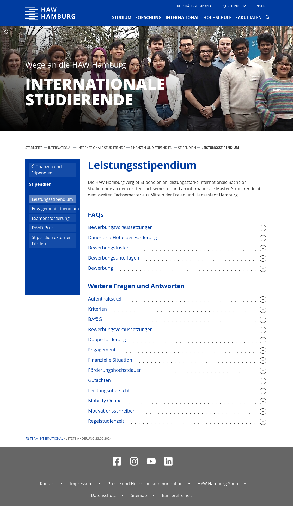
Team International (46, 438)
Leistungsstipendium (54, 199)
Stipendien (187, 147)
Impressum (81, 483)
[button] (234, 6)
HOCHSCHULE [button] (217, 17)
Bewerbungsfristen (109, 247)
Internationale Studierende (101, 147)
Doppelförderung (107, 339)
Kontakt (47, 483)
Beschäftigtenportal (195, 6)
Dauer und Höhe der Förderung (122, 237)
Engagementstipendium (54, 208)
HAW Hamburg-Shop (218, 483)
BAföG (95, 319)
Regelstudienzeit (106, 421)
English (261, 6)
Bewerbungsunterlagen (113, 258)
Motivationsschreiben (112, 411)
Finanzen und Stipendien (151, 147)
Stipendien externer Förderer (51, 240)
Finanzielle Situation (110, 360)
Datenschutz (103, 495)
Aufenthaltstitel (104, 299)
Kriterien (97, 309)
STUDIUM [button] (121, 17)
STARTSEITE (33, 147)
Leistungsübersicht (109, 390)
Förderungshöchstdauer (114, 370)
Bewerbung (100, 268)
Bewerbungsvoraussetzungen (120, 227)
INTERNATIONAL (60, 147)
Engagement (101, 349)
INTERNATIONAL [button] (182, 17)
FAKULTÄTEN (248, 17)
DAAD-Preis (43, 228)
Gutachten (99, 380)
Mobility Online (105, 400)
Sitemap (139, 495)
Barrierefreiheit (177, 495)
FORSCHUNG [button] (148, 17)
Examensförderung (51, 218)
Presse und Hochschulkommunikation (145, 483)
